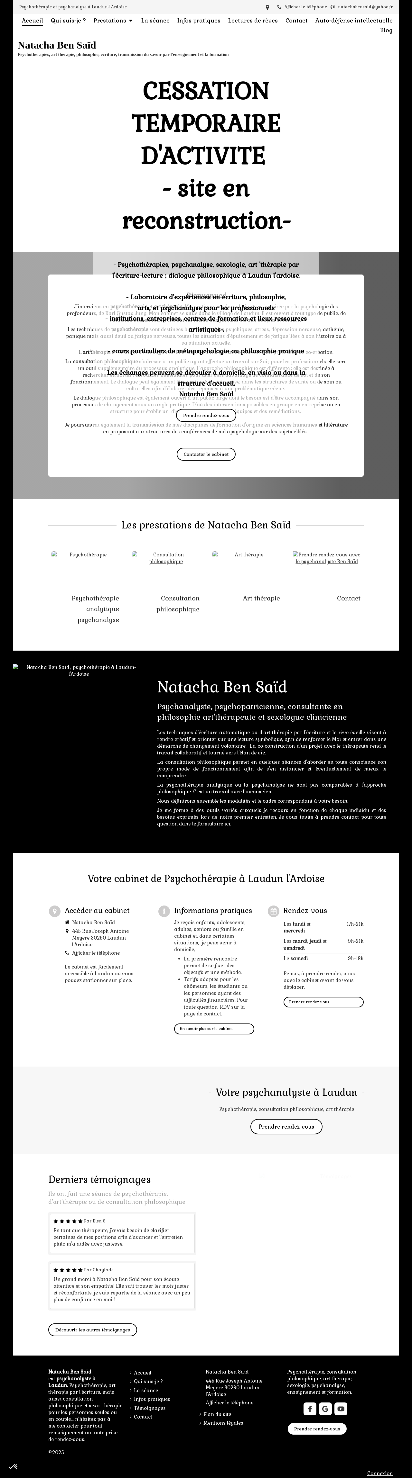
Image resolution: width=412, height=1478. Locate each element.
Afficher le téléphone (306, 7)
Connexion (380, 1473)
